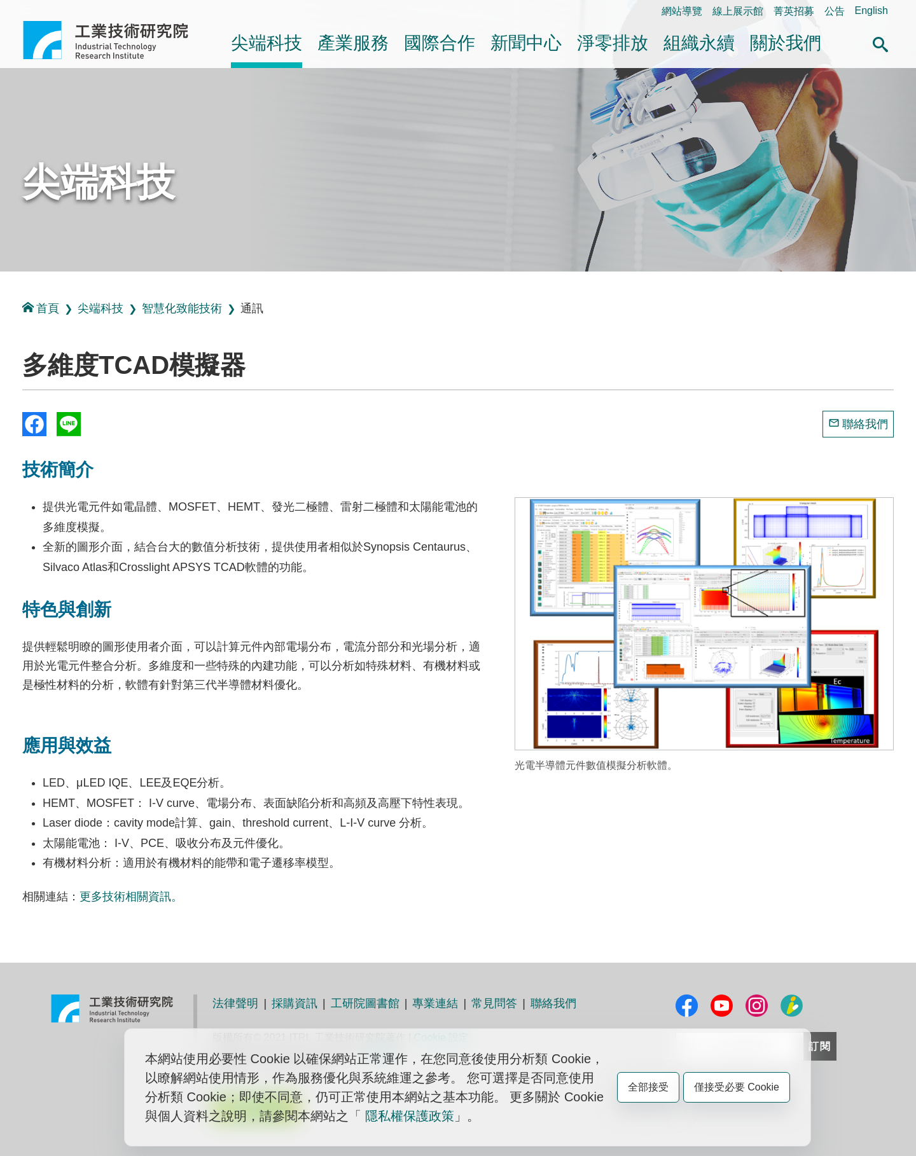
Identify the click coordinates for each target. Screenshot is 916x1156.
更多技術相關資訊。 (131, 896)
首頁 (40, 308)
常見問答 (494, 1003)
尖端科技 (266, 43)
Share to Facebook (34, 424)
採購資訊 (294, 1003)
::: (27, 10)
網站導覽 (682, 11)
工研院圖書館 (365, 1003)
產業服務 (353, 43)
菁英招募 (794, 11)
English (871, 10)
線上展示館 (737, 11)
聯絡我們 (865, 424)
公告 (834, 11)
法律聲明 (235, 1003)
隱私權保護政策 (409, 1116)
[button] (880, 42)
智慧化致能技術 (182, 308)
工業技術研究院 (114, 40)
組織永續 (699, 43)
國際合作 (439, 43)
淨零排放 (612, 43)
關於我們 (785, 43)
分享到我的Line (69, 424)
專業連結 (435, 1003)
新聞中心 (526, 43)
